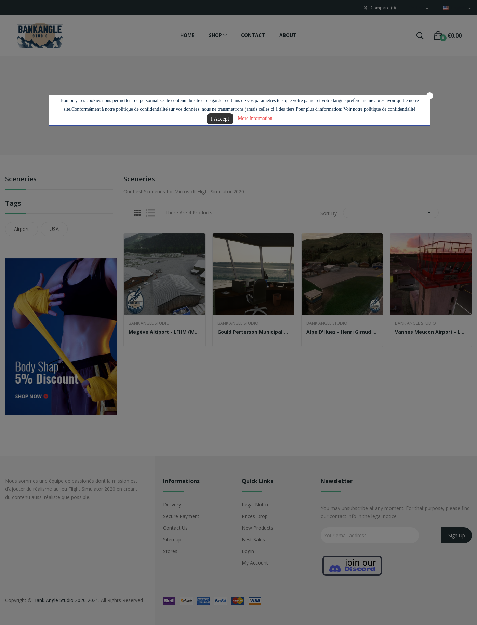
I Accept (220, 119)
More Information (255, 118)
